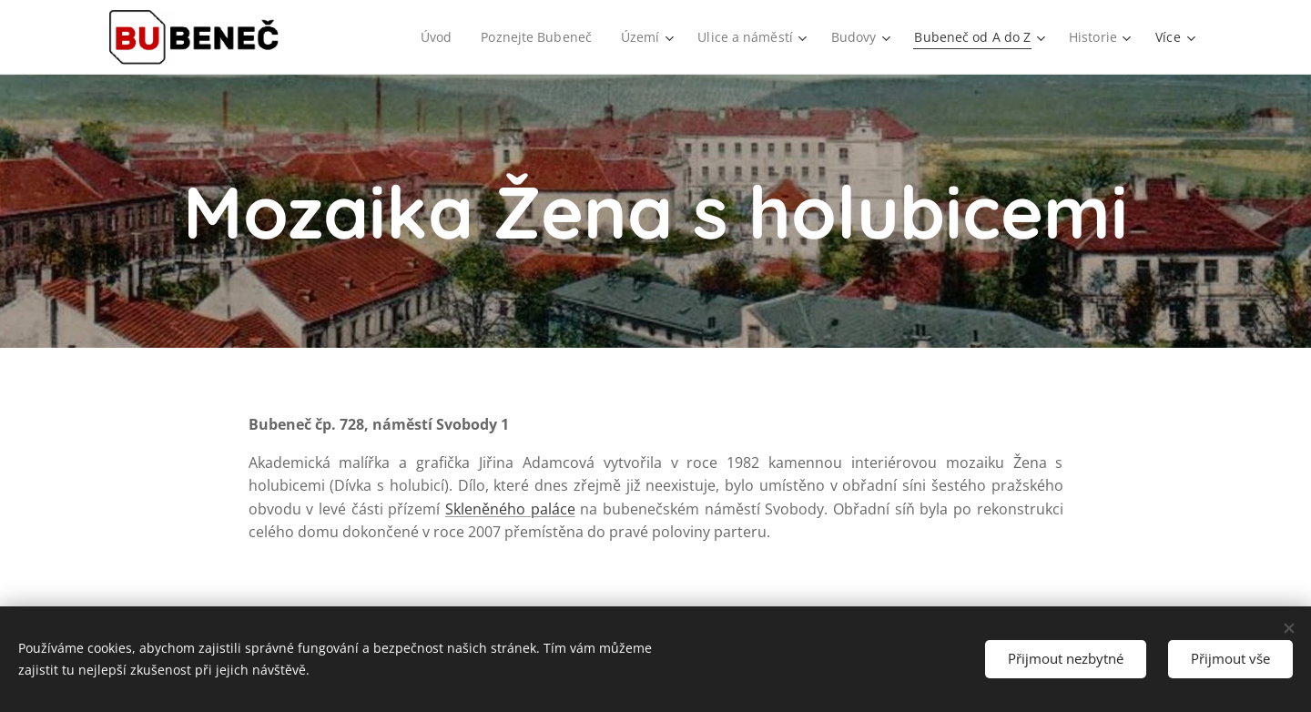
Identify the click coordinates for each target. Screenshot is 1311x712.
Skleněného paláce (510, 509)
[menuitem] (429, 37)
